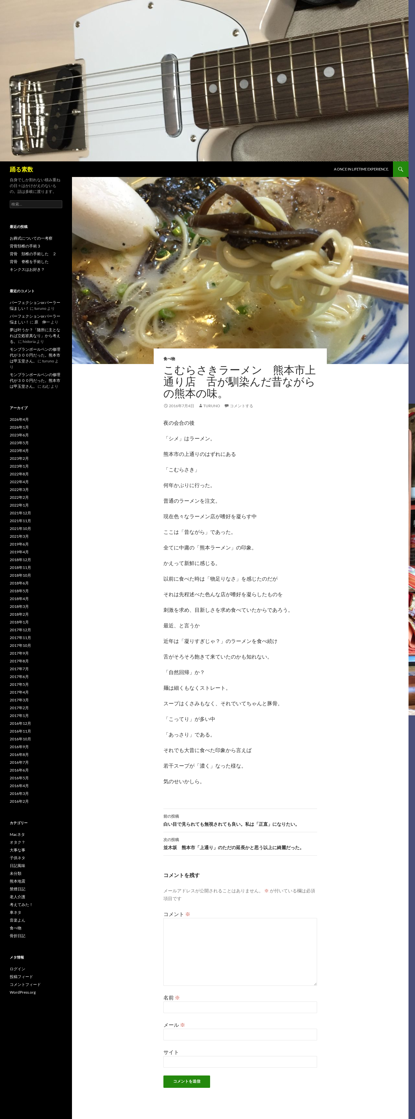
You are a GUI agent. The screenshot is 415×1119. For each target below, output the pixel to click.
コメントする (241, 405)
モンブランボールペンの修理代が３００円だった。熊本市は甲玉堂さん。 (35, 355)
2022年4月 (19, 481)
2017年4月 (19, 692)
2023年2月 (19, 458)
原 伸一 (42, 322)
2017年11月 (20, 637)
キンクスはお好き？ (27, 269)
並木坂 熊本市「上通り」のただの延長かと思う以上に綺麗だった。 (240, 843)
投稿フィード (21, 976)
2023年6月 (19, 435)
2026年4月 (19, 419)
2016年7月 (19, 762)
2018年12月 (20, 559)
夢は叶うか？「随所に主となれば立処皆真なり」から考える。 (35, 335)
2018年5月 (19, 590)
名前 (171, 997)
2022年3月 (19, 489)
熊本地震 (17, 881)
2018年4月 (19, 598)
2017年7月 (19, 668)
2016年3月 (19, 793)
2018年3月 (19, 606)
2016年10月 (20, 738)
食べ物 (169, 358)
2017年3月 (19, 700)
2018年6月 (19, 583)
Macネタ (17, 834)
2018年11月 (20, 567)
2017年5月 (19, 684)
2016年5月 (19, 777)
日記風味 (17, 865)
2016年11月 (20, 731)
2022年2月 (19, 497)
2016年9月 (19, 746)
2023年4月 (19, 450)
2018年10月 (20, 575)
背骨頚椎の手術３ (25, 246)
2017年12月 (20, 629)
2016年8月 (19, 754)
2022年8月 (19, 473)
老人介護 (17, 896)
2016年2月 (19, 801)
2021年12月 (20, 512)
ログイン (17, 968)
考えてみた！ (21, 904)
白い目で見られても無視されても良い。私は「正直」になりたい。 (240, 819)
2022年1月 (19, 505)
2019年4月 (19, 551)
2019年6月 (19, 544)
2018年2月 (19, 614)
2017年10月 (20, 645)
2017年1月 (19, 715)
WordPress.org (23, 992)
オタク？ (17, 842)
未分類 (15, 873)
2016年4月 (19, 785)
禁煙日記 (17, 888)
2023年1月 (19, 466)
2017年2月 (19, 707)
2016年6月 (19, 770)
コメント (176, 914)
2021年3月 (19, 536)
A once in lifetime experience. (361, 169)
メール (174, 1025)
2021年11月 (20, 520)
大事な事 (17, 850)
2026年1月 (19, 427)
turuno (211, 405)
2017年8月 (19, 661)
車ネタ (15, 912)
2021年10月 (20, 528)
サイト (171, 1052)
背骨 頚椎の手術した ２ (33, 253)
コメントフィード (25, 984)
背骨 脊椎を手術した (29, 261)
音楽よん (17, 920)
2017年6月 (19, 676)
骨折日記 (17, 935)
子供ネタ (17, 857)
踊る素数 (21, 169)
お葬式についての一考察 (31, 238)
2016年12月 (20, 723)
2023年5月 (19, 442)
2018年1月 (19, 622)
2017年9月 (19, 653)
